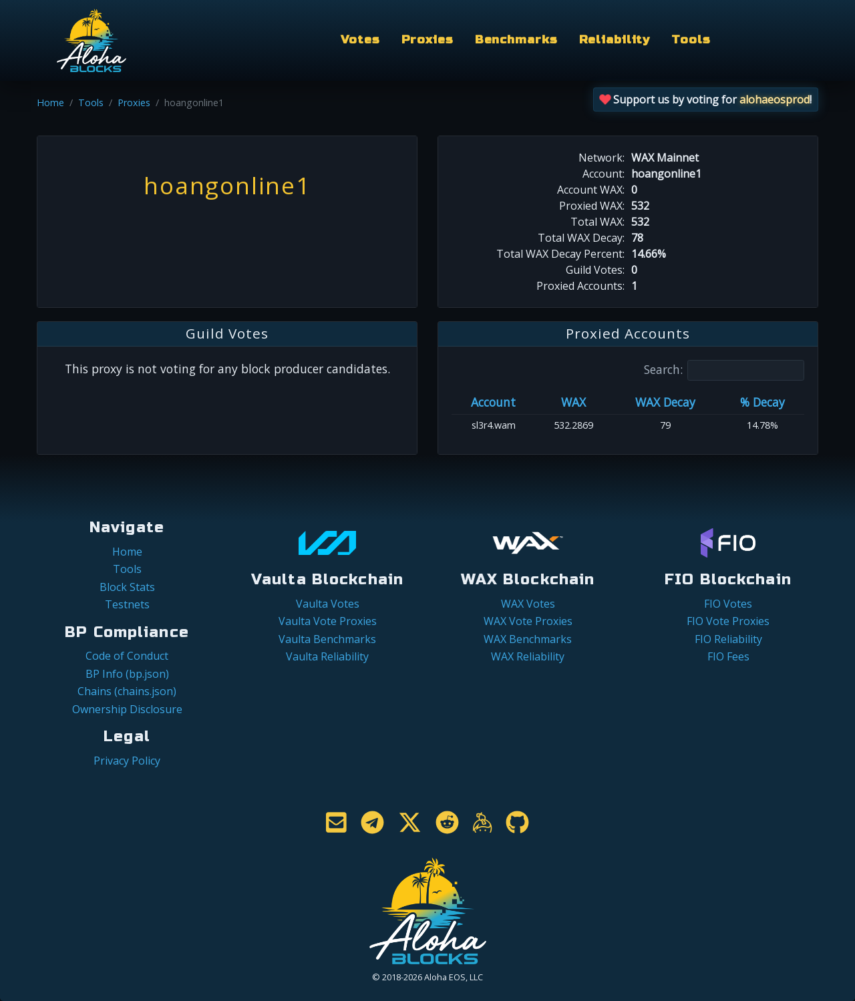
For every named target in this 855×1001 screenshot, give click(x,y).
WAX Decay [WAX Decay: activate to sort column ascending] (665, 402)
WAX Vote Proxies (528, 621)
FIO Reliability (728, 639)
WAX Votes (528, 603)
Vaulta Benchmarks (327, 639)
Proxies (427, 40)
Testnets (127, 604)
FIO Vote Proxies (728, 621)
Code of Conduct (127, 655)
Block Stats (127, 587)
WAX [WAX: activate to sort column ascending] (573, 402)
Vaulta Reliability (327, 656)
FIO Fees (728, 656)
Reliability (615, 40)
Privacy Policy (127, 760)
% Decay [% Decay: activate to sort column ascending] (762, 402)
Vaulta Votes (327, 603)
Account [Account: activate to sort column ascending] (493, 402)
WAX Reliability (527, 656)
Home (50, 102)
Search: (724, 370)
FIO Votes (728, 603)
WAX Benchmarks (528, 639)
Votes (360, 40)
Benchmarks (516, 40)
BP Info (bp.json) (127, 673)
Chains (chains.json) (126, 691)
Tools (690, 40)
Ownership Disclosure (127, 709)
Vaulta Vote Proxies (328, 621)
